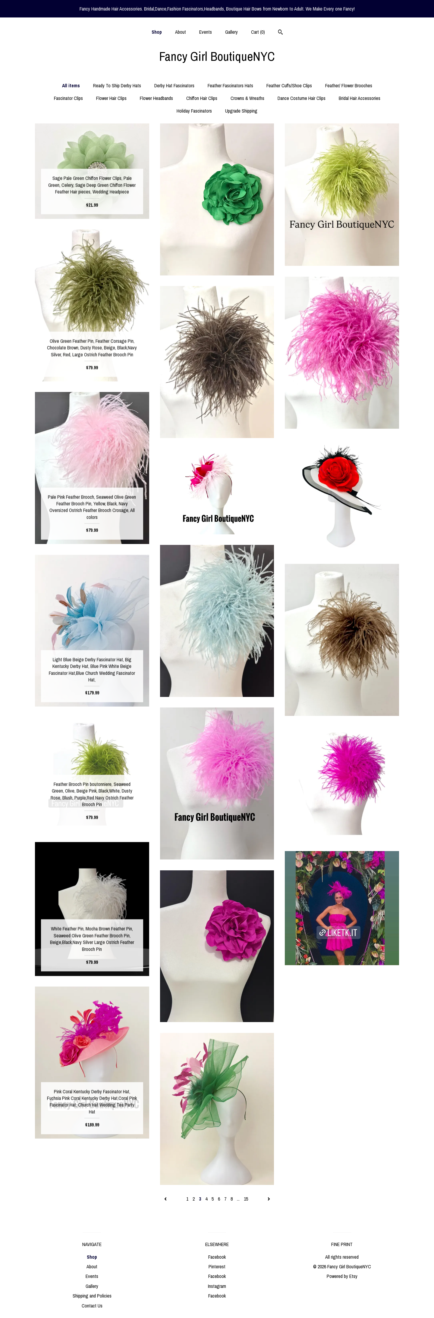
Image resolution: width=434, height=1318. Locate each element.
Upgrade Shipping (241, 110)
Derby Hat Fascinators (174, 85)
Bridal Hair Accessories (359, 98)
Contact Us (92, 1305)
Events (205, 32)
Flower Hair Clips (111, 98)
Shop (157, 32)
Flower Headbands (156, 98)
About (180, 32)
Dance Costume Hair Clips (302, 98)
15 (246, 1198)
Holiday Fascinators (194, 110)
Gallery (231, 32)
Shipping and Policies (92, 1295)
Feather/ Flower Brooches (348, 85)
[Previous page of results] (166, 1198)
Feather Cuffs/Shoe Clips (289, 85)
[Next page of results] (268, 1198)
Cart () (258, 32)
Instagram (217, 1286)
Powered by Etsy (342, 1276)
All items (71, 85)
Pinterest (217, 1266)
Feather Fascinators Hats (230, 85)
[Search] (280, 33)
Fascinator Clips (68, 98)
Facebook (217, 1257)
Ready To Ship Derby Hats (117, 85)
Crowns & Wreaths (247, 98)
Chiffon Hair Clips (201, 98)
